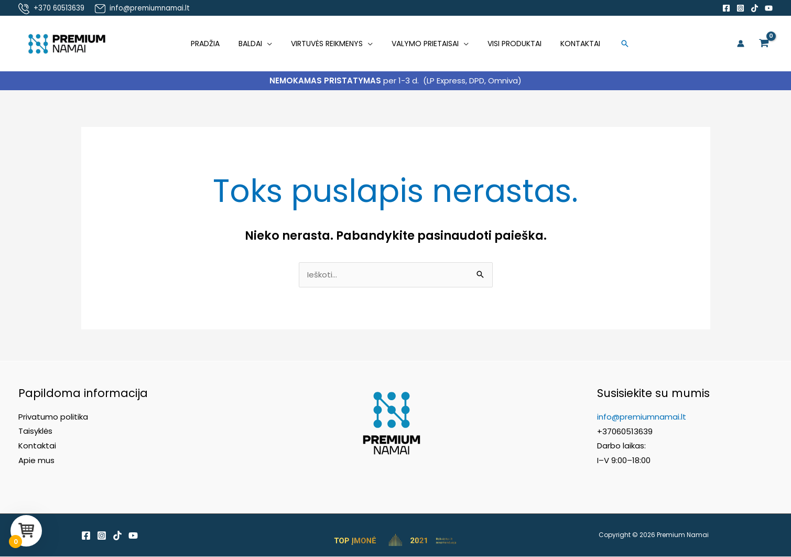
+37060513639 (625, 431)
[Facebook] (726, 8)
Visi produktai (508, 43)
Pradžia (215, 43)
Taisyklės (35, 431)
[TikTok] (755, 8)
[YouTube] (769, 8)
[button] (612, 43)
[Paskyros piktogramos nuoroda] (740, 43)
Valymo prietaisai (423, 43)
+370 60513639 (59, 8)
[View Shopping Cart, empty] (764, 43)
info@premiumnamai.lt (147, 8)
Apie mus (36, 460)
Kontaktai (570, 43)
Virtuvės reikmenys (329, 43)
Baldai (256, 43)
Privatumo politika (53, 417)
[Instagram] (740, 8)
